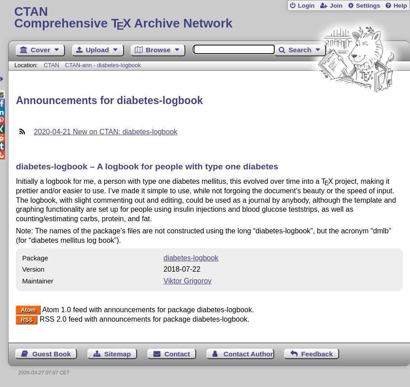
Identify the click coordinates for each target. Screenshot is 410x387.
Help (400, 5)
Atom (28, 310)
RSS (27, 319)
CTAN (51, 65)
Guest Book (51, 354)
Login (306, 5)
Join (336, 5)
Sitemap (117, 354)
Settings (368, 5)
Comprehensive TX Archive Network (209, 18)
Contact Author (248, 354)
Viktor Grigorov (188, 281)
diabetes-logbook (191, 258)
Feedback (317, 354)
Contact (177, 354)
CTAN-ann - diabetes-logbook (103, 65)
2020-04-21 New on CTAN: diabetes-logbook (105, 132)
